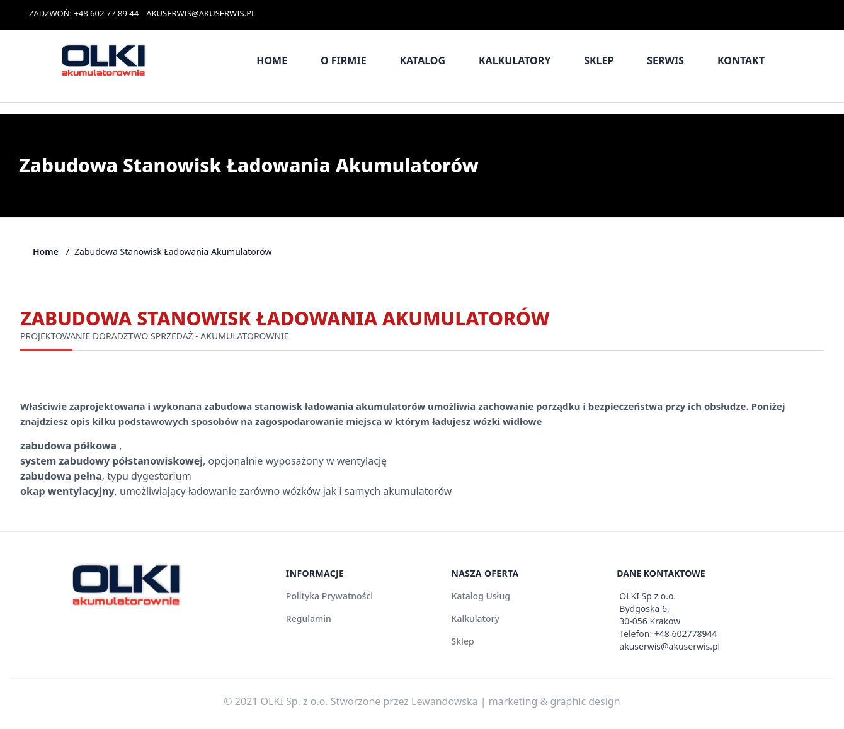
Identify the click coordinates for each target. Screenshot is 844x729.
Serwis (665, 60)
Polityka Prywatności (329, 596)
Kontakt (741, 60)
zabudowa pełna (61, 476)
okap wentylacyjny (67, 491)
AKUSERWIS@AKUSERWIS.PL (201, 13)
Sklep (598, 60)
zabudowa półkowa (69, 446)
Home (271, 60)
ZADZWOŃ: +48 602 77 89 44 (84, 13)
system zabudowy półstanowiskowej (111, 461)
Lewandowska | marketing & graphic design (515, 701)
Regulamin (308, 618)
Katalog (422, 60)
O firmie (344, 60)
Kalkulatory (514, 60)
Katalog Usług (481, 596)
